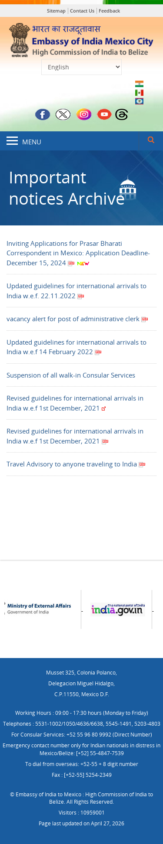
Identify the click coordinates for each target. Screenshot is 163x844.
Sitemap (56, 10)
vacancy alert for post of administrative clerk (77, 318)
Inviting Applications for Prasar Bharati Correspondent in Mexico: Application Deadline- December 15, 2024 (78, 253)
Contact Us (82, 10)
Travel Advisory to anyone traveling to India (76, 463)
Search (151, 140)
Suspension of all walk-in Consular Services (71, 375)
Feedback (109, 10)
